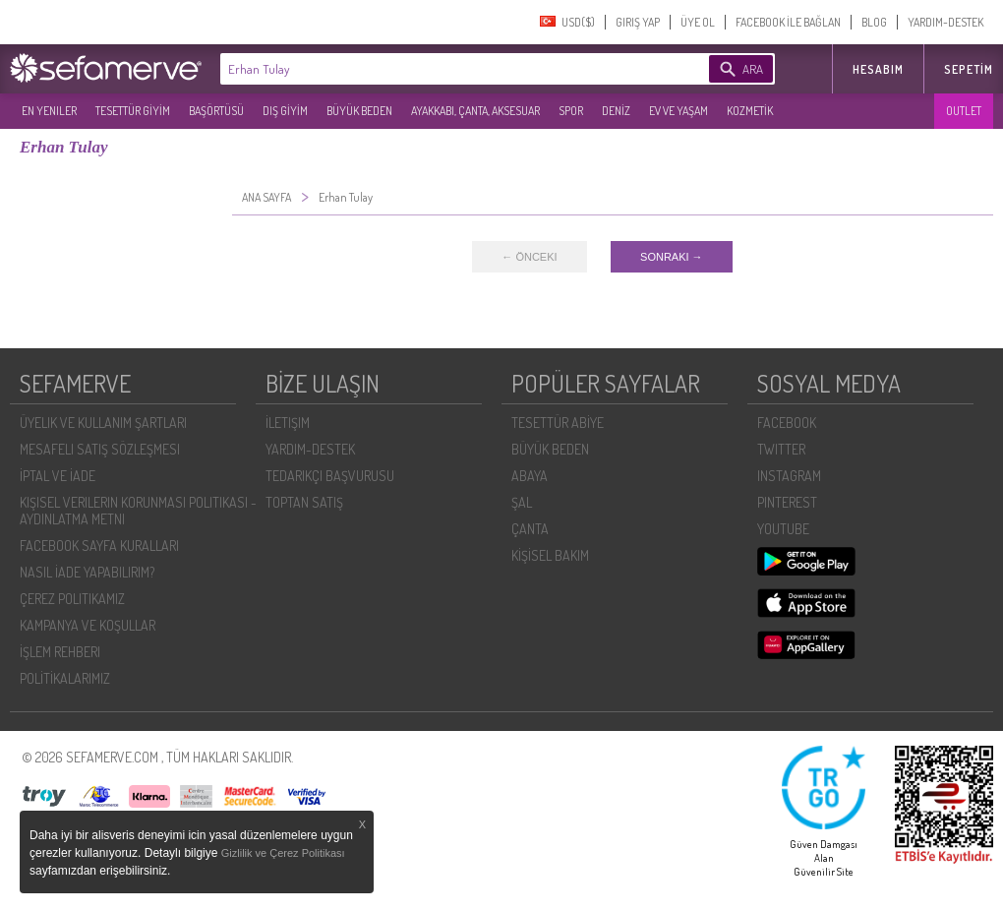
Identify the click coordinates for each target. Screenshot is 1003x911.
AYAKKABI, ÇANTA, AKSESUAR (475, 110)
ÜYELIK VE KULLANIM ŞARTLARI (103, 422)
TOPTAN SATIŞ (304, 502)
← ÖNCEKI (529, 257)
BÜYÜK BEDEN (359, 110)
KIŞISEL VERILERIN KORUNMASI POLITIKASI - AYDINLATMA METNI (138, 510)
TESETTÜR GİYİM (132, 110)
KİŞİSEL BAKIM (550, 555)
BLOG (874, 22)
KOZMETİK (750, 110)
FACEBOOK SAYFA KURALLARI (99, 545)
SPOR (571, 110)
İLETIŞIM (288, 422)
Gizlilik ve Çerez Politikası (283, 853)
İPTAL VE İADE (57, 475)
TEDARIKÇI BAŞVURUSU (330, 475)
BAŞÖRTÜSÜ (216, 110)
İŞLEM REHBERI (60, 651)
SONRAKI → (671, 257)
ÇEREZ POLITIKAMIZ (72, 598)
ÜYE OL (697, 22)
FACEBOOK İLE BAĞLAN (788, 22)
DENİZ (616, 110)
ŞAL (521, 502)
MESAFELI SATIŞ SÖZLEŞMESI (100, 449)
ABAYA (529, 475)
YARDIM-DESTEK (945, 22)
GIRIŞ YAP (638, 22)
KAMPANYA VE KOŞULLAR (87, 625)
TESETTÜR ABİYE (557, 422)
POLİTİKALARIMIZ (65, 678)
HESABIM (878, 69)
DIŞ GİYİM (285, 110)
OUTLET (963, 110)
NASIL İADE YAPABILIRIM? (87, 572)
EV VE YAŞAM (678, 110)
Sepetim (968, 69)
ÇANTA (530, 528)
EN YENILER (49, 110)
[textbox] (434, 69)
